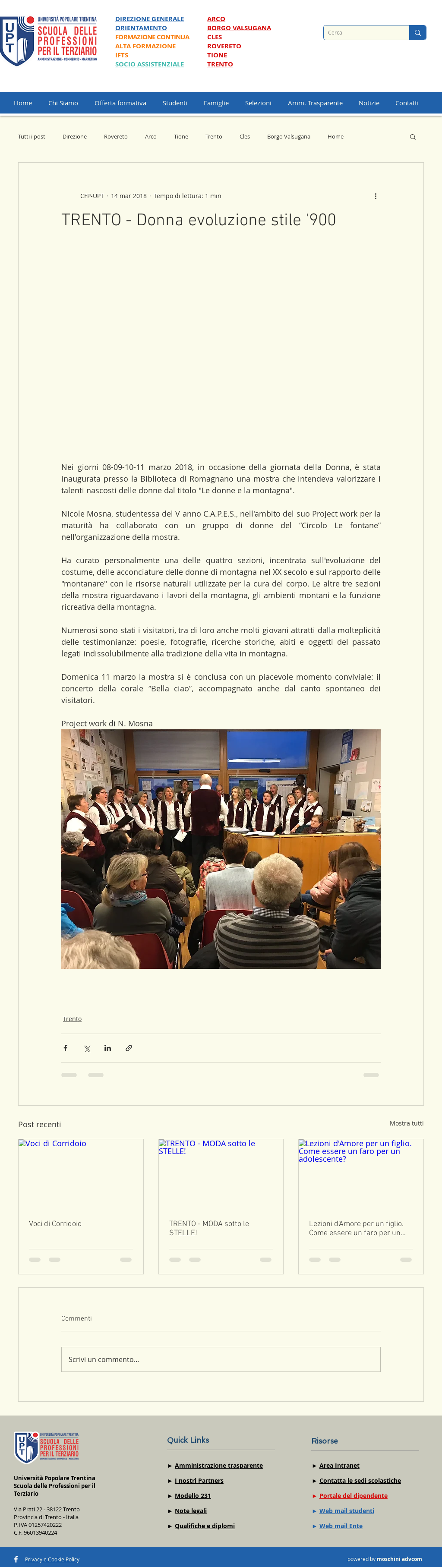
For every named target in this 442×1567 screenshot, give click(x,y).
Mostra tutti (407, 1123)
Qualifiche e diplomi (205, 1526)
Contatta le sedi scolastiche (360, 1480)
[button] (262, 103)
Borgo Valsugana (288, 136)
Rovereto (116, 136)
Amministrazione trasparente (219, 1465)
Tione (181, 136)
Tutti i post (31, 136)
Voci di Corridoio (55, 1224)
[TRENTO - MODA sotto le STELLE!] (221, 1174)
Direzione (75, 136)
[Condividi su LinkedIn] (108, 1048)
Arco (151, 136)
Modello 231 (193, 1495)
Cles (245, 136)
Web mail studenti (346, 1511)
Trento (213, 136)
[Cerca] (359, 32)
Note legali (191, 1511)
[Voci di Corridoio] (81, 1174)
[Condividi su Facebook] (65, 1048)
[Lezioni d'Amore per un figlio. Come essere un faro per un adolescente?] (361, 1174)
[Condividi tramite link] (129, 1048)
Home (336, 136)
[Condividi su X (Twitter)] (86, 1048)
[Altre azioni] (375, 195)
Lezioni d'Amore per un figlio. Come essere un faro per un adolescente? (356, 1229)
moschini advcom (399, 1559)
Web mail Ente (341, 1526)
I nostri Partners (199, 1480)
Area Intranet (339, 1465)
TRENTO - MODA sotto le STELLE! (209, 1229)
